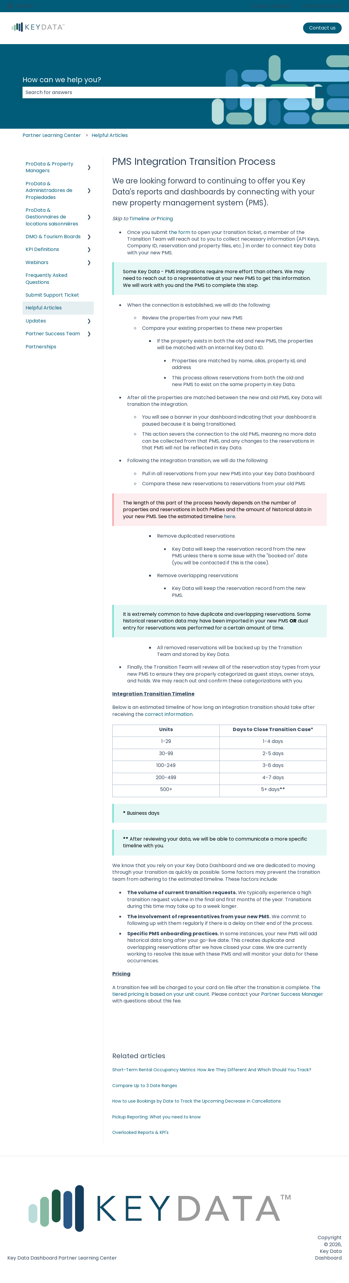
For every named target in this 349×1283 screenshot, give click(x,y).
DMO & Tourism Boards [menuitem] (53, 236)
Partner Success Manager (292, 994)
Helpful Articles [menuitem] (44, 307)
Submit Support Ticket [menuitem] (52, 294)
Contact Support (271, 6)
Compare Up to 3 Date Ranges (144, 1086)
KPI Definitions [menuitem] (42, 249)
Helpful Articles (110, 135)
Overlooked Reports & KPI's (140, 1132)
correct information (169, 714)
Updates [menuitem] (36, 320)
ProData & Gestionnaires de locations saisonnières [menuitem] (52, 217)
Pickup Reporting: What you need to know (156, 1117)
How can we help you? (62, 80)
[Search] (321, 92)
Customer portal (322, 6)
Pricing (165, 218)
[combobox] (169, 92)
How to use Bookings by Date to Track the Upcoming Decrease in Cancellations (196, 1101)
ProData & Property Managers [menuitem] (49, 167)
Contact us (322, 27)
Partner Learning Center (52, 135)
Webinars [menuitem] (37, 262)
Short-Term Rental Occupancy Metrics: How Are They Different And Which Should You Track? (211, 1070)
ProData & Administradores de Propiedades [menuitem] (49, 190)
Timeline (139, 218)
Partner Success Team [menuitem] (53, 333)
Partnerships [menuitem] (41, 346)
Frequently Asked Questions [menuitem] (46, 278)
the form (179, 232)
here (229, 516)
